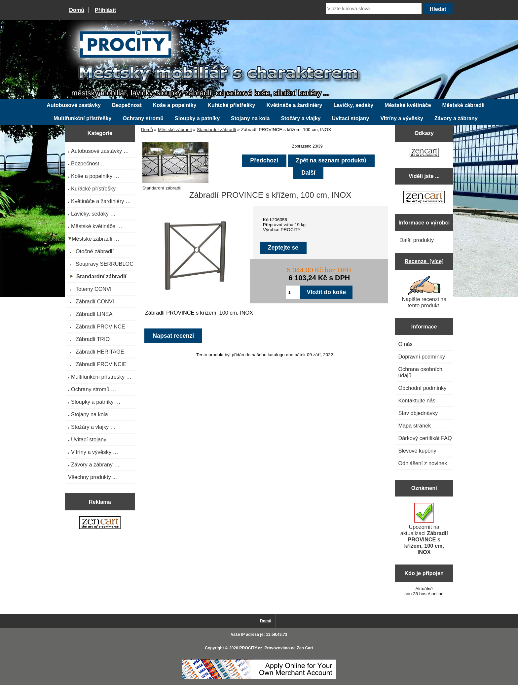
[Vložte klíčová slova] (374, 8)
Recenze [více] (424, 261)
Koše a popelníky (175, 105)
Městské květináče (408, 105)
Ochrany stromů (143, 118)
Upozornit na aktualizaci (424, 529)
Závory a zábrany (456, 118)
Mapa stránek (414, 425)
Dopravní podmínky (421, 357)
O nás (405, 344)
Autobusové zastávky (74, 105)
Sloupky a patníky (197, 118)
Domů (76, 10)
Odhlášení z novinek (422, 463)
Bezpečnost (127, 105)
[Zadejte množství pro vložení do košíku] (293, 292)
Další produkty (416, 240)
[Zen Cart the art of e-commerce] (100, 523)
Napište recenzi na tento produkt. (424, 292)
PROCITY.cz (250, 648)
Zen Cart (305, 648)
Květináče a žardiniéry (294, 105)
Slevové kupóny (417, 451)
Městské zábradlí (175, 129)
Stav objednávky (418, 413)
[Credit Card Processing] (259, 677)
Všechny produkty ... (92, 477)
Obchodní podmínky (422, 388)
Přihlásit (105, 10)
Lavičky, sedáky (353, 105)
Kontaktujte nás (416, 400)
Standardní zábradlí (216, 129)
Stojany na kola (250, 118)
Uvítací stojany (350, 118)
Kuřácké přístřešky (231, 105)
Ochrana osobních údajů (420, 372)
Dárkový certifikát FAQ (425, 438)
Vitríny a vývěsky (401, 118)
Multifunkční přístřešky (82, 118)
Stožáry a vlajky (300, 118)
